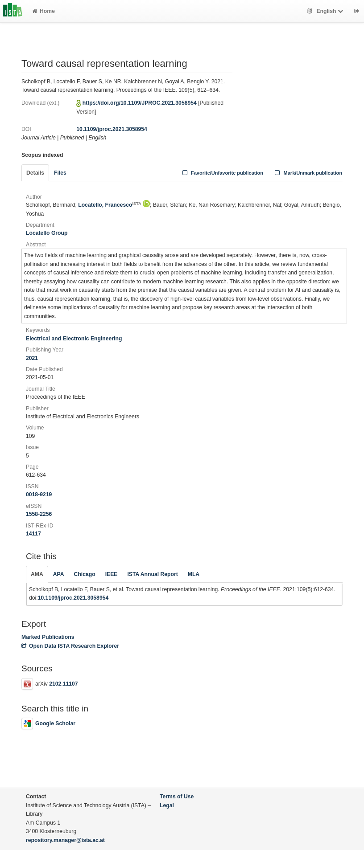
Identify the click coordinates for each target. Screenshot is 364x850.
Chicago (84, 574)
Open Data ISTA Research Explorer (70, 646)
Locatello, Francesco (109, 205)
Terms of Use (177, 796)
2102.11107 (63, 684)
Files (60, 173)
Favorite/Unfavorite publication (221, 173)
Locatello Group (46, 233)
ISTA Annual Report (152, 574)
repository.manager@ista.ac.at (65, 840)
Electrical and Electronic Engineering (74, 338)
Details (35, 173)
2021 (32, 358)
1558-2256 (39, 514)
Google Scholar (48, 723)
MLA (193, 574)
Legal (167, 805)
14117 (33, 534)
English (326, 11)
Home (43, 11)
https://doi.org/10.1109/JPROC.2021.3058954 (140, 103)
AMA (37, 574)
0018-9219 (39, 494)
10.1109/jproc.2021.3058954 (111, 129)
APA (58, 574)
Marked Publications (47, 637)
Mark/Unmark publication (307, 173)
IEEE (111, 574)
